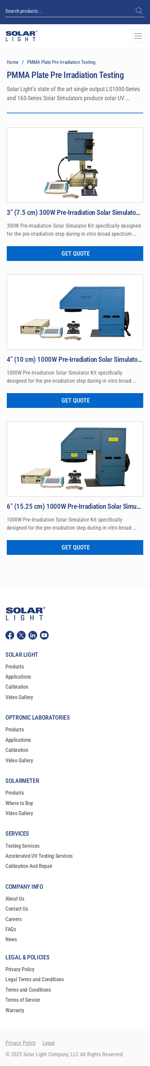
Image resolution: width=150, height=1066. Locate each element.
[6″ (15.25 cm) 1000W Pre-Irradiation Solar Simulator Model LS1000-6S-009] (75, 505)
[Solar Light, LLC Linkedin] (32, 634)
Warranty (14, 1009)
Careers (13, 918)
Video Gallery (19, 696)
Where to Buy (19, 802)
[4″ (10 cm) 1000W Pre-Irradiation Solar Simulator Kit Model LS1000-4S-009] (75, 359)
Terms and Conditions (28, 989)
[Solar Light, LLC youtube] (44, 634)
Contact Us (16, 908)
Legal (49, 1042)
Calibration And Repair (28, 865)
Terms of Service (22, 999)
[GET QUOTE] (75, 253)
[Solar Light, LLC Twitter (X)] (21, 634)
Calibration (16, 686)
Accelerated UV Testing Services (39, 855)
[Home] (12, 62)
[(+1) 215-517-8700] (140, 11)
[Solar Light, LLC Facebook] (9, 634)
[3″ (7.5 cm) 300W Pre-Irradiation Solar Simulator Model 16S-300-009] (75, 212)
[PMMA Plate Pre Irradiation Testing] (61, 62)
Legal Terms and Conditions (34, 979)
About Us (14, 898)
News (11, 939)
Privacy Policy (19, 968)
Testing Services (22, 845)
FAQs (10, 928)
